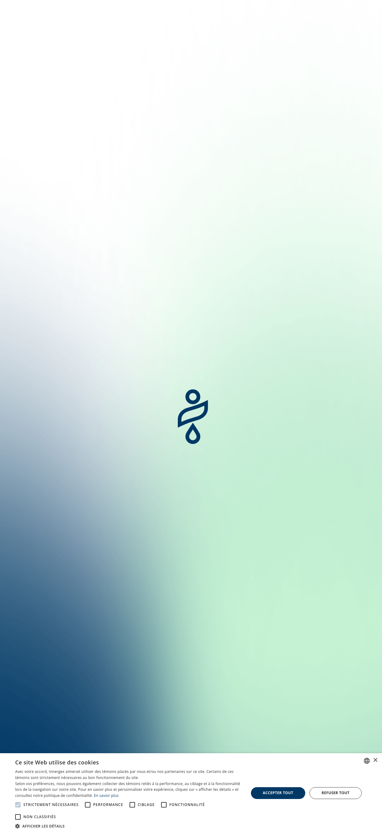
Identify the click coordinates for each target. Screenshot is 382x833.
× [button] (375, 760)
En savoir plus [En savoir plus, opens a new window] (106, 795)
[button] (128, 825)
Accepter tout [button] (278, 792)
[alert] (191, 793)
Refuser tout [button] (336, 792)
